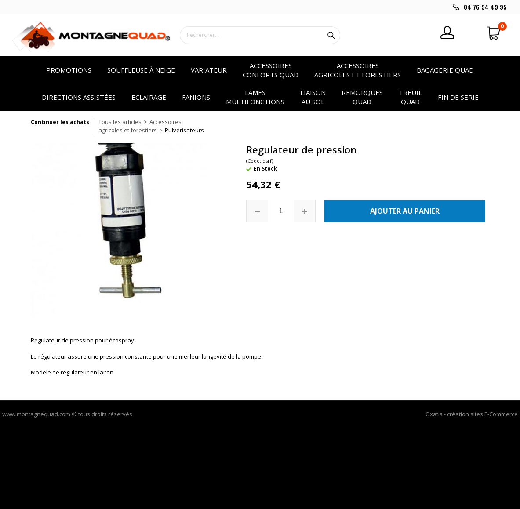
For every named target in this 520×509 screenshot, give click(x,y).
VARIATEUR (209, 69)
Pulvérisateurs (184, 130)
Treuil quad (410, 97)
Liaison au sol (313, 97)
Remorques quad (362, 97)
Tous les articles (120, 122)
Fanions (196, 97)
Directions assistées (79, 97)
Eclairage (148, 97)
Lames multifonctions (255, 97)
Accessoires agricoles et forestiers (357, 70)
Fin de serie (458, 97)
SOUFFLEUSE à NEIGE (141, 69)
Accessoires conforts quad (270, 70)
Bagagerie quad (445, 69)
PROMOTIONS (68, 69)
